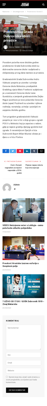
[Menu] (4, 4)
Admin (17, 47)
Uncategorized (11, 25)
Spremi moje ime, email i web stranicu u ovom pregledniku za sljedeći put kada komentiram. (23, 379)
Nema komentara (11, 50)
